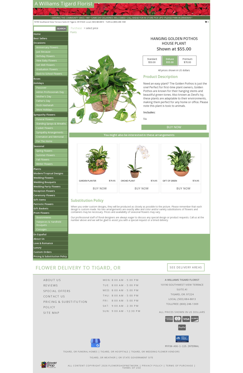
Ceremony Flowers (44, 195)
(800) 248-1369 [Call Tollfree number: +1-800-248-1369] (189, 304)
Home (37, 34)
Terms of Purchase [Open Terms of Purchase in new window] (179, 365)
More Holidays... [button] (45, 109)
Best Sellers (40, 38)
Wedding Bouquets (45, 182)
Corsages (41, 229)
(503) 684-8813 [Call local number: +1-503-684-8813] (98, 22)
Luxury (38, 247)
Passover (41, 87)
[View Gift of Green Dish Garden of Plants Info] (181, 161)
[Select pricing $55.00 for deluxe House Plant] (169, 61)
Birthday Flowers (45, 56)
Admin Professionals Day (50, 92)
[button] (182, 339)
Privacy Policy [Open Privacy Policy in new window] (152, 365)
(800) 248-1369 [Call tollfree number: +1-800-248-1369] (119, 22)
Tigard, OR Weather (103, 357)
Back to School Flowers (49, 73)
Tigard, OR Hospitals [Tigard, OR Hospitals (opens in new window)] (114, 351)
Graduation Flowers (47, 69)
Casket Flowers (44, 128)
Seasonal (39, 146)
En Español (40, 234)
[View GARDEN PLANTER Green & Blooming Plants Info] (97, 161)
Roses (37, 78)
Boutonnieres (43, 217)
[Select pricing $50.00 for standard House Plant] (152, 61)
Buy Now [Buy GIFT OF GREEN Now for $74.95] (184, 188)
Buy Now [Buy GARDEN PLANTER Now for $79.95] (100, 188)
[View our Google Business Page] (95, 347)
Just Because (43, 51)
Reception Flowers (44, 190)
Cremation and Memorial (50, 136)
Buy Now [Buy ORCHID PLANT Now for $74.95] (142, 188)
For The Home (44, 141)
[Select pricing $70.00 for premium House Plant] (187, 61)
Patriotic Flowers (43, 204)
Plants (37, 169)
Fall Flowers (42, 159)
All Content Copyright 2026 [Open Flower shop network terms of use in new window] (88, 365)
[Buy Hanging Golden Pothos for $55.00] (173, 127)
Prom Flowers (41, 212)
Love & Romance (43, 243)
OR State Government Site (135, 357)
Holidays (39, 83)
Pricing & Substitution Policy (50, 256)
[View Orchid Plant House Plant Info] (139, 161)
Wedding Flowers (43, 177)
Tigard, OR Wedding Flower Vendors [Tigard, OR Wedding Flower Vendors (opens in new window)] (155, 351)
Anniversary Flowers (47, 47)
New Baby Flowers (46, 60)
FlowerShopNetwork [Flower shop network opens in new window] (124, 365)
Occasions (39, 42)
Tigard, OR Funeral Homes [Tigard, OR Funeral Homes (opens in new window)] (80, 351)
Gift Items (40, 199)
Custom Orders (42, 252)
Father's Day (43, 100)
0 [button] (207, 22)
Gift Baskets (41, 208)
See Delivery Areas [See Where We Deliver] (186, 267)
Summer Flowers (45, 155)
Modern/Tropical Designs (48, 173)
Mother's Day (43, 96)
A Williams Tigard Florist (63, 3)
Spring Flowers (44, 150)
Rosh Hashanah (44, 105)
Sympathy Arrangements (49, 132)
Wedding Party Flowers (47, 186)
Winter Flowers (44, 163)
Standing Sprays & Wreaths (51, 123)
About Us (39, 238)
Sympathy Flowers (44, 114)
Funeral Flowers (45, 119)
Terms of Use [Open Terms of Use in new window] (131, 367)
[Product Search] (45, 28)
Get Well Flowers (45, 64)
